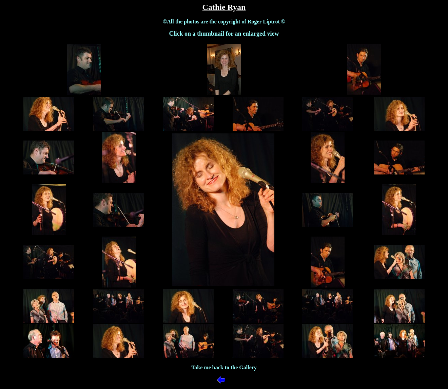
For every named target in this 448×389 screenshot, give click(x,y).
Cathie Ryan (224, 7)
